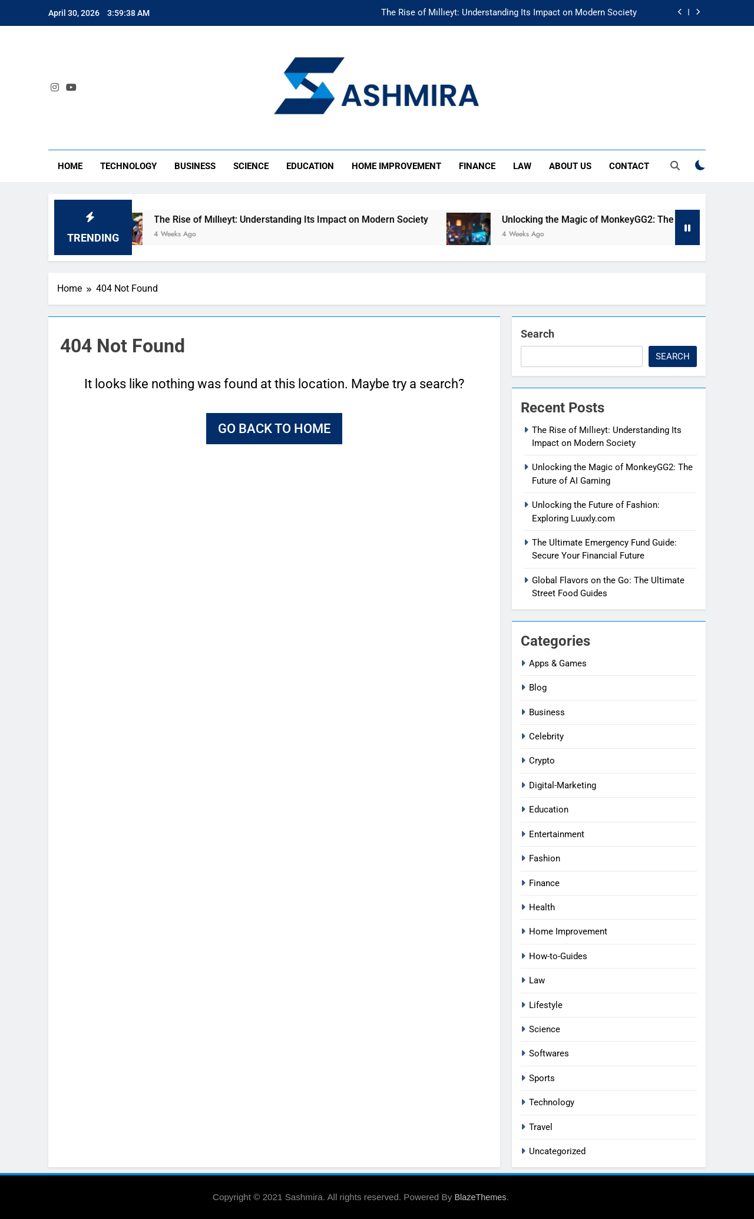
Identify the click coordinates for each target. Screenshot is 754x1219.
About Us (570, 166)
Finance (477, 166)
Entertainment (556, 834)
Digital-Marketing (562, 785)
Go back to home (274, 428)
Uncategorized (557, 1151)
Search (537, 334)
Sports (542, 1078)
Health (542, 907)
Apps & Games (558, 663)
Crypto (542, 760)
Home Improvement (396, 166)
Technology (128, 166)
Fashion (544, 858)
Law (522, 166)
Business (195, 166)
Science (251, 166)
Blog (538, 687)
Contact (629, 166)
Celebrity (546, 736)
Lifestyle (546, 1005)
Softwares (549, 1053)
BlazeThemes (480, 1197)
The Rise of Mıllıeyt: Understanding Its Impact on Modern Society (509, 13)
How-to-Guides (558, 956)
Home (70, 166)
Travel (541, 1127)
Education (310, 166)
